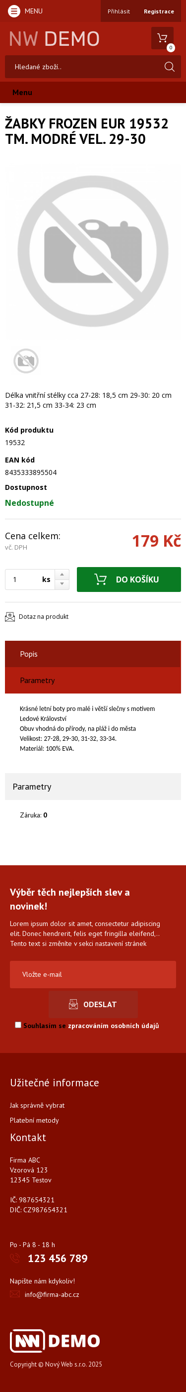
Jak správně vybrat (37, 1105)
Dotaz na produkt (43, 616)
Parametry (37, 680)
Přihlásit (119, 11)
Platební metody (34, 1120)
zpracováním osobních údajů (113, 1025)
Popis (29, 654)
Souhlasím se (87, 1025)
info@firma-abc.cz (52, 1294)
